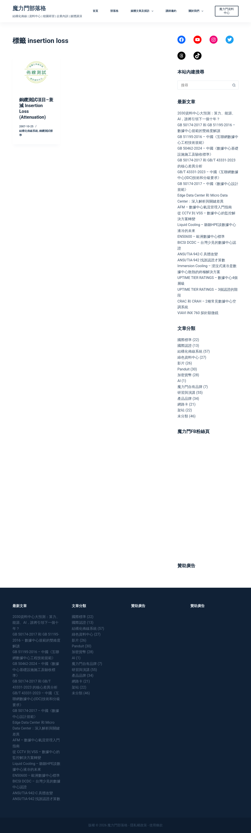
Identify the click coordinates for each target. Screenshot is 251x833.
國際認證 (184, 345)
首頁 (95, 10)
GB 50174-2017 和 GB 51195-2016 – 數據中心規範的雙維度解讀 (36, 640)
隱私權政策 (138, 825)
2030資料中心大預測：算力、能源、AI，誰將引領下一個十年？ (36, 623)
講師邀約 (171, 10)
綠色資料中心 (188, 357)
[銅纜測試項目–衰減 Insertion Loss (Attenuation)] (36, 72)
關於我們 (197, 11)
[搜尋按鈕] (234, 85)
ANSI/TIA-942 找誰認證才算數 (201, 260)
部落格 (114, 10)
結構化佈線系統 (28, 130)
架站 (181, 410)
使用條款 (156, 825)
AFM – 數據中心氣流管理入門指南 (204, 207)
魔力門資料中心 (226, 10)
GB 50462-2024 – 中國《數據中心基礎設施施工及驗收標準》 (35, 670)
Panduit (183, 369)
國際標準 (184, 340)
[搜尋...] (203, 85)
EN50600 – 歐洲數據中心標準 (201, 236)
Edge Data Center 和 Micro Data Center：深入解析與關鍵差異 (36, 728)
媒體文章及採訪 (143, 11)
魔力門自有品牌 (189, 387)
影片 (181, 363)
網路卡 (182, 404)
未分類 (182, 416)
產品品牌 (184, 398)
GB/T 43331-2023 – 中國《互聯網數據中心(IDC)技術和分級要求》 (36, 699)
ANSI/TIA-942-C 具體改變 (197, 254)
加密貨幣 (184, 375)
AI (179, 381)
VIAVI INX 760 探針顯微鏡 (197, 313)
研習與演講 (186, 392)
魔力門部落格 (29, 8)
